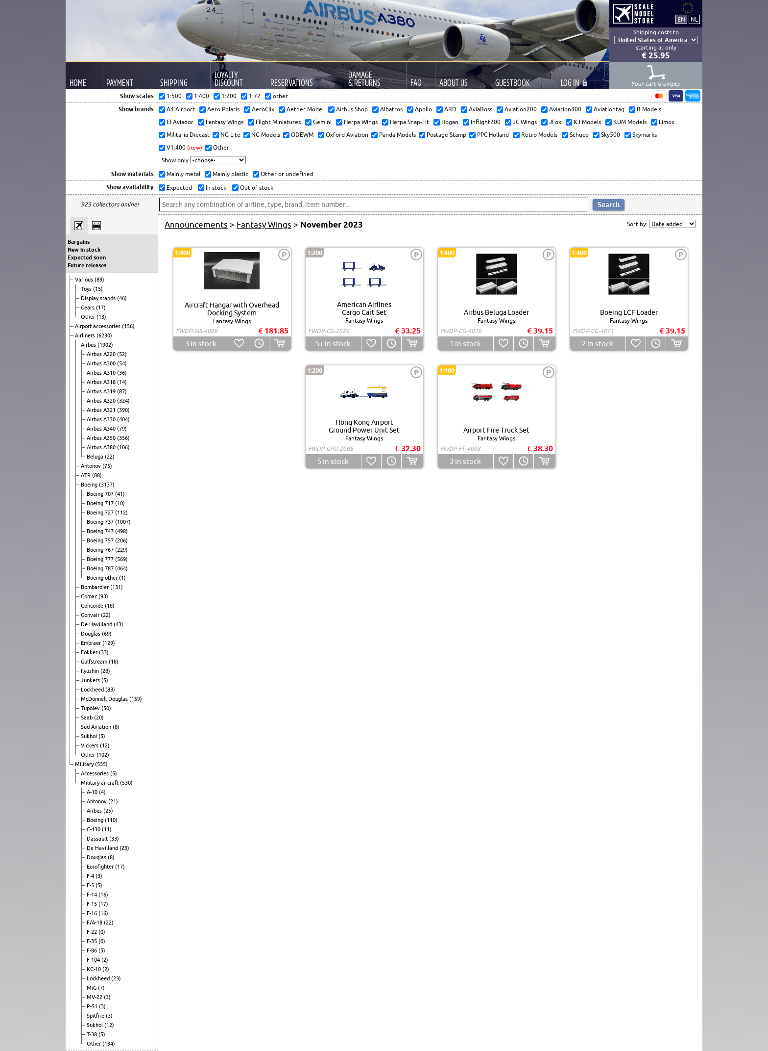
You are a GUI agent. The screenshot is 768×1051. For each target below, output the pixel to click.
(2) (104, 960)
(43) (118, 624)
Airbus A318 (102, 382)
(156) (128, 326)
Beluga (96, 457)
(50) (106, 708)
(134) (108, 1044)
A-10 (93, 792)
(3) (99, 876)
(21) (113, 801)
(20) (99, 717)
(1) (122, 578)
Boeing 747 (101, 531)
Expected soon (87, 257)
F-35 (92, 941)
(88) (97, 475)
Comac (89, 596)
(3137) (107, 484)
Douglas (91, 634)
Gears (88, 307)
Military (85, 764)
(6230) (104, 335)
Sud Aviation (97, 727)
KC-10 (94, 969)
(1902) (105, 345)
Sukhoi (89, 736)
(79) (122, 429)
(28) (105, 671)
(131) (116, 587)
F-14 (92, 894)
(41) (120, 494)
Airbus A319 (102, 391)
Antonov (91, 466)
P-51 (93, 1006)
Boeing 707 (101, 494)
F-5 (91, 885)
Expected (178, 187)
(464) (121, 568)
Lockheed (93, 689)
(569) (121, 559)
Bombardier (95, 587)
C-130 (94, 829)
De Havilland (97, 624)
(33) (104, 652)
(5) (104, 680)
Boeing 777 (101, 559)
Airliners (85, 335)
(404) (123, 419)
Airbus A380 (102, 447)
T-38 (92, 1034)
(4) (102, 792)
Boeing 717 (101, 503)
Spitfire (96, 1016)
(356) (123, 438)
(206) (121, 540)
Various (85, 279)
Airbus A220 (102, 354)
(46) (122, 298)
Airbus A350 (102, 438)
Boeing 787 (101, 568)
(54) (122, 363)
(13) (101, 317)
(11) (107, 829)
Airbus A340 (102, 429)
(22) (110, 457)
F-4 (91, 876)
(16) (103, 894)
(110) (111, 820)
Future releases (87, 265)
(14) (122, 382)
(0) (101, 932)
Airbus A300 (102, 363)
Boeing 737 (101, 522)
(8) (116, 727)
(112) (121, 512)
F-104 (94, 960)
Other (88, 317)
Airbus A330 (102, 419)
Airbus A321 (102, 410)
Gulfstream (95, 662)
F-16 (92, 913)
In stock (215, 187)
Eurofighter (101, 867)
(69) (107, 634)
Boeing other (103, 578)
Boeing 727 (101, 512)
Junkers (91, 680)
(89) (99, 279)
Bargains (79, 242)
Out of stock (256, 187)
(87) (122, 391)
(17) (101, 307)
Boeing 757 (101, 540)
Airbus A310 (102, 373)
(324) (123, 401)
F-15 (92, 904)
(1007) (123, 522)
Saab (87, 717)
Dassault (98, 839)
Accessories (95, 773)
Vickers (90, 745)
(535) (101, 764)
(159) (135, 699)
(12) (105, 745)
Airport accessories (98, 326)
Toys (87, 289)
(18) (110, 606)
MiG (92, 988)
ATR (86, 475)
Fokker (90, 652)
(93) (103, 596)
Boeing (90, 484)
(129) (108, 643)
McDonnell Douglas (105, 699)
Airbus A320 (102, 401)
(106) (123, 447)
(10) (120, 503)
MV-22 (95, 997)
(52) (122, 354)
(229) (121, 550)
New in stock (84, 250)
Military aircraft (100, 783)
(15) (98, 289)
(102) (102, 755)
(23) (124, 848)
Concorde (93, 606)
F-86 (92, 950)
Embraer (91, 643)
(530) (126, 783)
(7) (101, 988)
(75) (107, 466)
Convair (91, 615)
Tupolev (91, 708)
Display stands (99, 298)
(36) (122, 373)
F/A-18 (95, 922)
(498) (121, 531)
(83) (110, 689)
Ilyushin (90, 671)
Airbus (89, 345)
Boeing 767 (101, 550)
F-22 (92, 932)
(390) (123, 410)
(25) (108, 811)
